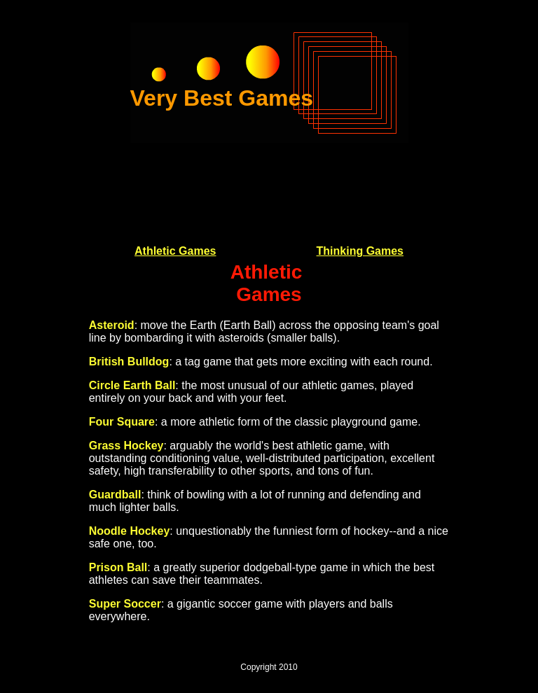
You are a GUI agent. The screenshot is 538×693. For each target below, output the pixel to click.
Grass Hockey (126, 445)
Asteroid (111, 325)
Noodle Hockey (129, 531)
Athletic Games (175, 251)
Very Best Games (222, 98)
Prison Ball (118, 567)
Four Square (122, 422)
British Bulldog (129, 362)
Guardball (115, 494)
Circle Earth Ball (132, 385)
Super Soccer (125, 604)
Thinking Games (360, 251)
